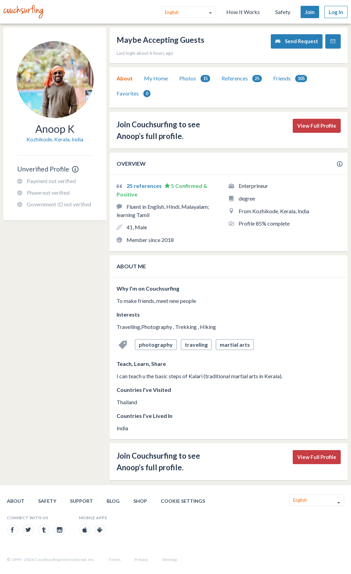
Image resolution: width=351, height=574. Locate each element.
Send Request (296, 41)
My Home (156, 78)
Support (81, 501)
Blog (113, 501)
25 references (144, 185)
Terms (114, 559)
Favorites (133, 93)
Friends (290, 78)
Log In (336, 12)
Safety (282, 12)
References (241, 78)
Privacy (141, 559)
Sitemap (169, 559)
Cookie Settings (183, 501)
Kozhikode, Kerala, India (54, 139)
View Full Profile (316, 126)
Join (310, 12)
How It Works (243, 12)
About (125, 78)
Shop (140, 501)
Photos (194, 78)
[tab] (125, 78)
